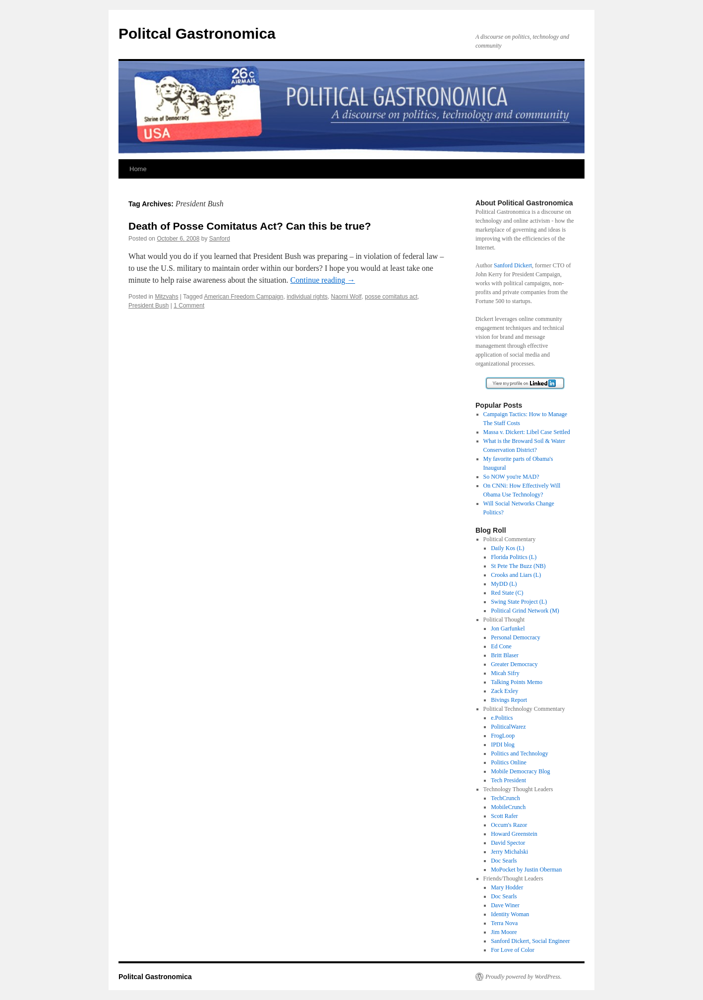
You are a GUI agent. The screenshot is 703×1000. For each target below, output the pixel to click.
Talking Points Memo (516, 682)
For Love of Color (512, 949)
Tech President (508, 780)
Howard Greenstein (514, 833)
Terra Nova (504, 923)
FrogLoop (503, 735)
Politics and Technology (519, 753)
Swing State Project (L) (519, 601)
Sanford (219, 238)
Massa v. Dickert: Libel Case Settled (526, 432)
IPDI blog (503, 744)
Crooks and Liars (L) (516, 574)
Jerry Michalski (509, 851)
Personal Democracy (515, 637)
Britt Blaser (505, 655)
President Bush (148, 305)
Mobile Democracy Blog (520, 771)
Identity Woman (510, 914)
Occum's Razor (509, 824)
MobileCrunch (508, 807)
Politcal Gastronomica (197, 33)
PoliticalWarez (508, 726)
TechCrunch (505, 798)
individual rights (307, 296)
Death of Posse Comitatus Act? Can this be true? (249, 226)
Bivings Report (509, 699)
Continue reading (323, 280)
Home (138, 169)
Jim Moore (504, 932)
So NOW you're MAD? (511, 476)
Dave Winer (505, 905)
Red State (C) (507, 592)
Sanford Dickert (513, 265)
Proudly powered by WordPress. (523, 976)
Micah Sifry (505, 673)
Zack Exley (504, 691)
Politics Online (509, 762)
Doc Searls (504, 860)
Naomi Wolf (346, 296)
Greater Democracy (514, 664)
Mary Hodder (507, 887)
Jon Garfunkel (508, 628)
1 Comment (189, 305)
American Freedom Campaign (243, 296)
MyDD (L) (504, 583)
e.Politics (502, 717)
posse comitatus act (391, 296)
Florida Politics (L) (513, 557)
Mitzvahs (166, 296)
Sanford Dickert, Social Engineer (530, 941)
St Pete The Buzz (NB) (518, 565)
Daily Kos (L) (507, 548)
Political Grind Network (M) (525, 610)
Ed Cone (501, 646)
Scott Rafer (504, 815)
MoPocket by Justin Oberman (526, 869)
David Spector (508, 842)
